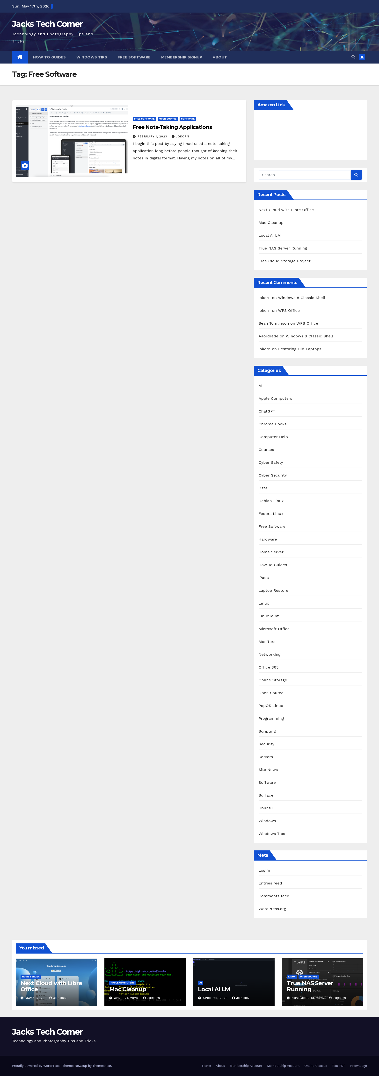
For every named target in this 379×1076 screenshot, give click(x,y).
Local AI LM (270, 235)
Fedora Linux (271, 513)
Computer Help (273, 437)
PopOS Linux (271, 705)
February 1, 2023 (153, 136)
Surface (266, 795)
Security (267, 744)
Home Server (271, 552)
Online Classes (316, 1066)
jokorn (180, 136)
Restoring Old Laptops (299, 349)
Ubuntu (266, 808)
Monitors (267, 641)
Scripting (267, 731)
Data (263, 488)
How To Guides (49, 57)
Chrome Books (273, 424)
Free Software (134, 57)
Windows (267, 821)
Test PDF (338, 1066)
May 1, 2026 (35, 998)
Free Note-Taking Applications (172, 127)
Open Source (168, 118)
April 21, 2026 (126, 998)
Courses (266, 449)
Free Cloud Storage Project (285, 261)
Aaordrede (268, 336)
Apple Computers (275, 398)
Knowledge (358, 1066)
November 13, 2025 (308, 998)
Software (188, 118)
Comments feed (274, 896)
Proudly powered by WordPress (36, 1066)
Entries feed (270, 883)
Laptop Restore (273, 590)
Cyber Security (273, 475)
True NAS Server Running (283, 248)
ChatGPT (267, 411)
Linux (264, 603)
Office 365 (269, 667)
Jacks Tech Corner (47, 24)
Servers (266, 757)
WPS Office (289, 310)
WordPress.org (272, 908)
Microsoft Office (274, 629)
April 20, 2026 (216, 998)
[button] (353, 57)
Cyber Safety (271, 462)
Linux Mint (269, 616)
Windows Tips (91, 57)
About (220, 57)
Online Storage (273, 680)
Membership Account (246, 1066)
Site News (268, 769)
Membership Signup (181, 57)
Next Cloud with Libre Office (286, 209)
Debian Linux (271, 501)
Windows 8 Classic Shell (301, 297)
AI (260, 385)
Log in (264, 870)
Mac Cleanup (271, 222)
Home (206, 1066)
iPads (264, 577)
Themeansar (102, 1066)
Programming (271, 718)
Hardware (268, 539)
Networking (269, 654)
